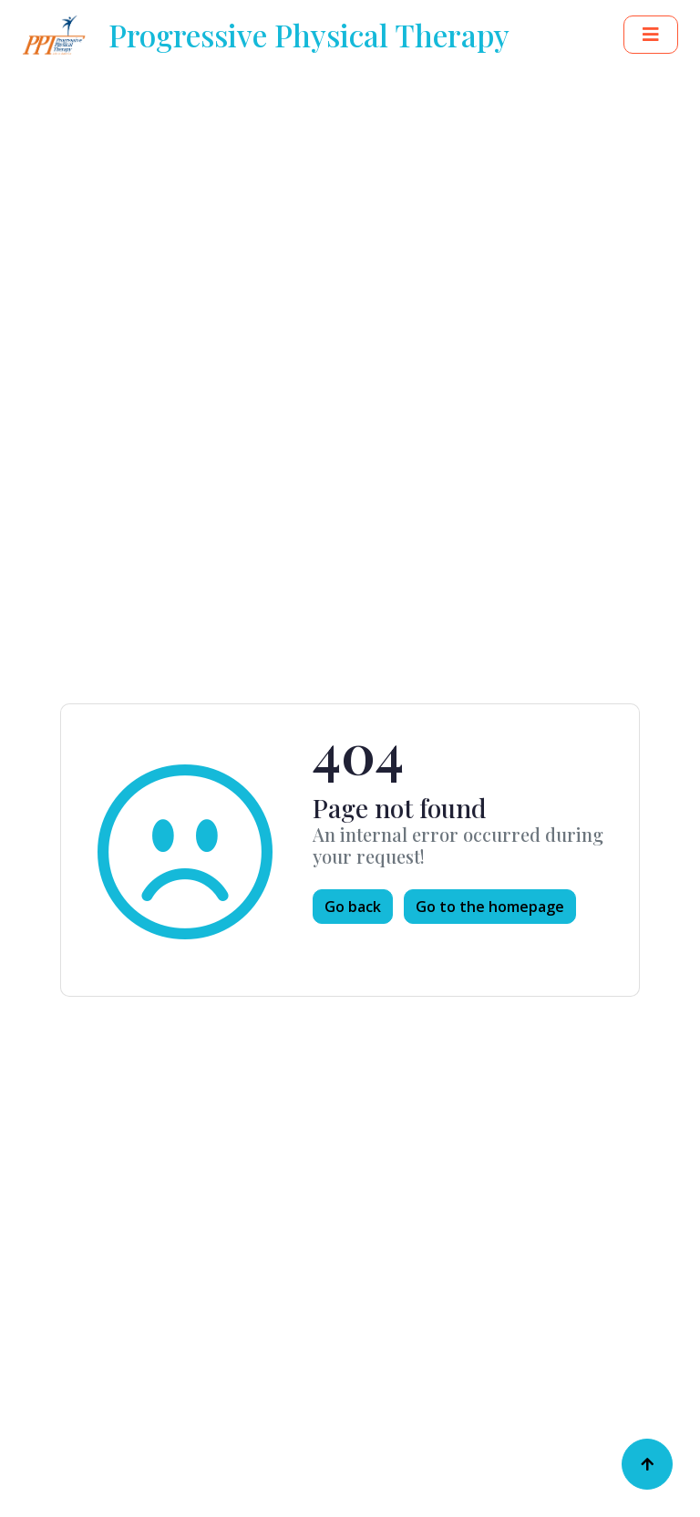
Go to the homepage (490, 907)
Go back (352, 907)
